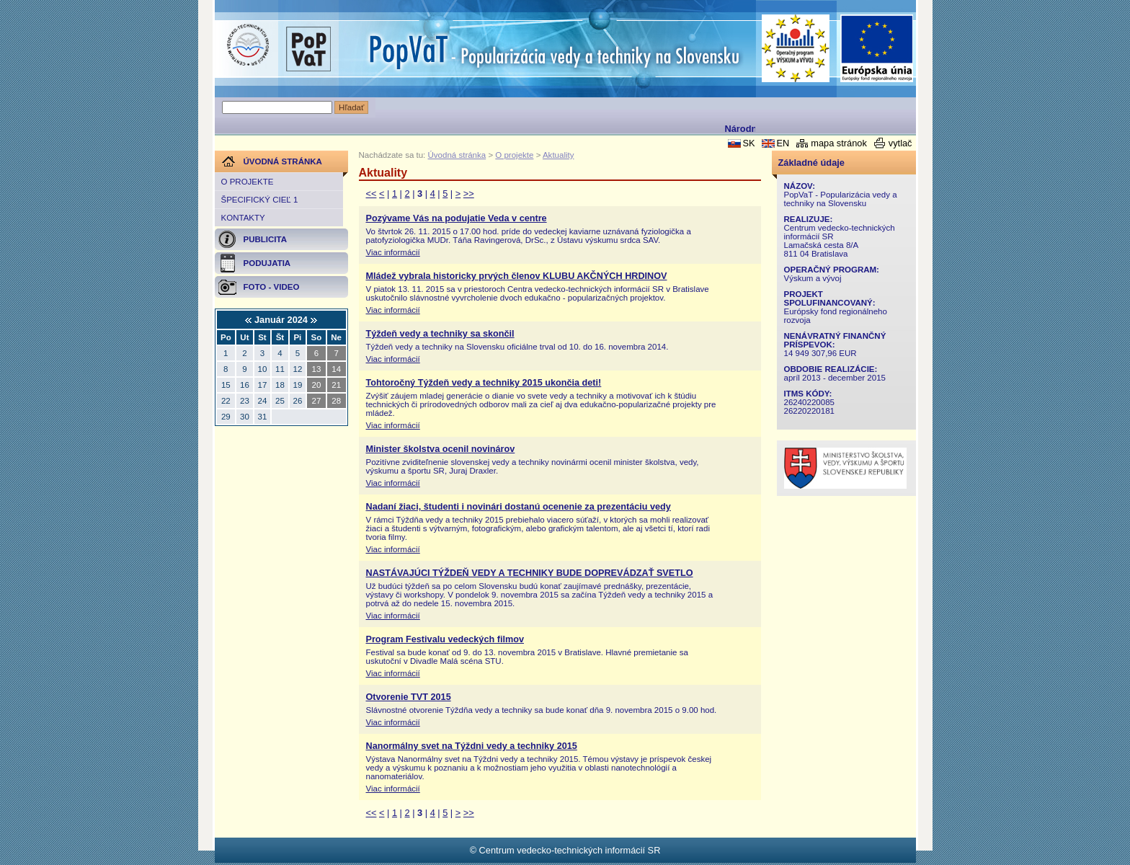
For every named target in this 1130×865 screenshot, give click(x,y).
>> (468, 193)
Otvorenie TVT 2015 (408, 697)
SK (748, 143)
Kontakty (243, 217)
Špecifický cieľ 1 (259, 199)
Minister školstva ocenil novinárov (440, 449)
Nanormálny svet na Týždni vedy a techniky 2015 (471, 746)
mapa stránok (839, 143)
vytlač (900, 143)
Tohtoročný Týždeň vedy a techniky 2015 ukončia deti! (484, 383)
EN (782, 143)
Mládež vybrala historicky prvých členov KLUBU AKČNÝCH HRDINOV (516, 276)
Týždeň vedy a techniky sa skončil (440, 334)
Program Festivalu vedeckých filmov (445, 639)
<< (371, 193)
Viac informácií (393, 252)
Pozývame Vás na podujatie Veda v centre (456, 218)
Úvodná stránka (457, 155)
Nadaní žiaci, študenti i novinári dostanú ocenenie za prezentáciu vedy (518, 507)
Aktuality (558, 155)
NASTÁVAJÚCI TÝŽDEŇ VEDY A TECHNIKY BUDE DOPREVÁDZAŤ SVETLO (529, 573)
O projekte (247, 181)
